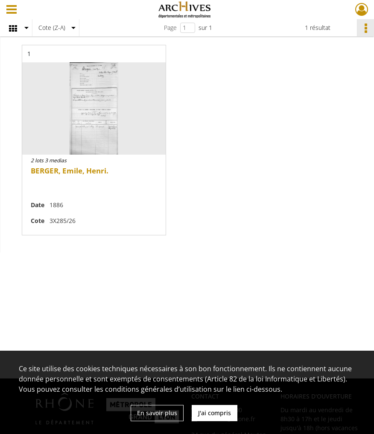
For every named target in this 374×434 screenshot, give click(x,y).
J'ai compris (214, 413)
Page (170, 27)
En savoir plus (157, 413)
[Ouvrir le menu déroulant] (11, 10)
